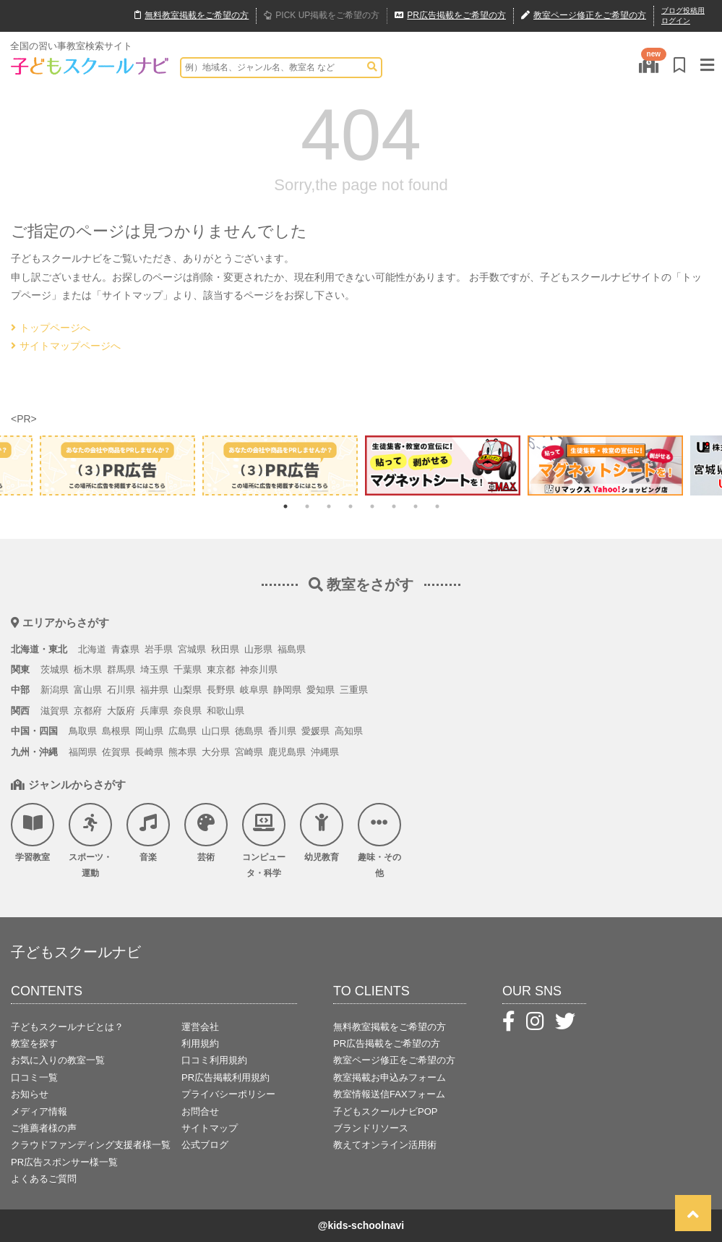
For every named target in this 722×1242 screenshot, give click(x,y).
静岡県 (287, 689)
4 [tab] (350, 506)
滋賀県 (54, 710)
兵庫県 (154, 710)
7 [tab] (415, 506)
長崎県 (149, 752)
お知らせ (29, 1094)
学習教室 (32, 832)
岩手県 (159, 649)
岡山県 (149, 731)
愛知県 (320, 689)
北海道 (92, 649)
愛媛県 (315, 731)
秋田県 (225, 649)
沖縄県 (325, 752)
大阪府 (121, 710)
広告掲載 (450, 16)
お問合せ (200, 1111)
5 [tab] (372, 506)
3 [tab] (329, 506)
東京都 (221, 669)
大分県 (216, 752)
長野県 (221, 689)
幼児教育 (321, 832)
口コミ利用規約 (214, 1060)
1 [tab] (285, 506)
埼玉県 (154, 669)
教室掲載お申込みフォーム (389, 1077)
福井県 (154, 689)
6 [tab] (394, 506)
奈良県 (187, 710)
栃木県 (88, 669)
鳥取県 (83, 731)
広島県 (182, 731)
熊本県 (182, 752)
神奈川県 (259, 669)
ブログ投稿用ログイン (683, 16)
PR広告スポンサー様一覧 (64, 1162)
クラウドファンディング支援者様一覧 (91, 1144)
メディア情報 (39, 1111)
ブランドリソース (370, 1128)
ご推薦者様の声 (44, 1128)
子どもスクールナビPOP (385, 1111)
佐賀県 (116, 752)
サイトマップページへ (66, 346)
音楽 (148, 832)
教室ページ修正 (583, 16)
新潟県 (54, 689)
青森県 (125, 649)
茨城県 (54, 669)
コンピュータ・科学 (263, 840)
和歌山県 (225, 710)
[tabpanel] (442, 465)
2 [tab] (307, 506)
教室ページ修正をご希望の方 (394, 1060)
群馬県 (121, 669)
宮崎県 (249, 752)
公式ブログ (204, 1144)
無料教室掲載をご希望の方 (389, 1026)
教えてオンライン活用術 (385, 1144)
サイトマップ (209, 1128)
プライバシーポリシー (228, 1094)
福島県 (292, 649)
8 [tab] (437, 506)
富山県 (88, 689)
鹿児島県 (287, 752)
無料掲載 (191, 16)
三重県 (354, 689)
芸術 (206, 832)
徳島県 (249, 731)
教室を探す (34, 1043)
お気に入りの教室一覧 (58, 1060)
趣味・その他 (379, 840)
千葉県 (187, 669)
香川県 (282, 731)
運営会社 (200, 1026)
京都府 (88, 710)
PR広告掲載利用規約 (225, 1077)
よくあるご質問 (44, 1178)
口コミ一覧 (34, 1077)
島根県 (116, 731)
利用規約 (200, 1043)
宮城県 (192, 649)
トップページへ (50, 327)
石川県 (121, 689)
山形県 (258, 649)
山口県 (216, 731)
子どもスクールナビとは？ (67, 1026)
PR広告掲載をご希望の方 (386, 1043)
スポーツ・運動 (90, 840)
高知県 (349, 731)
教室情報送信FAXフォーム (389, 1094)
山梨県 (187, 689)
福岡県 (83, 752)
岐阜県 (254, 689)
